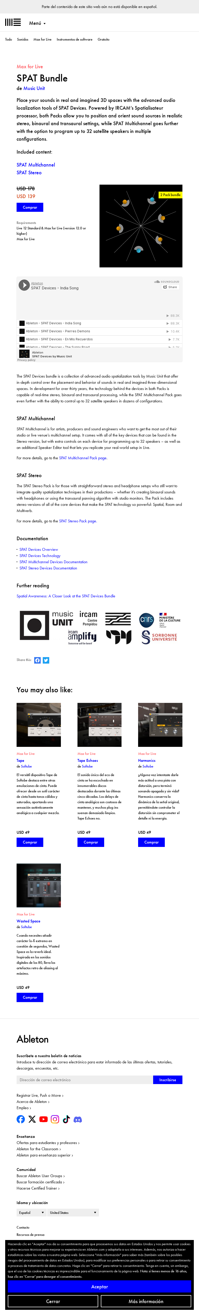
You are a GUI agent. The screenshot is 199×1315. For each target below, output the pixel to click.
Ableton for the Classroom (37, 1149)
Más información (146, 1301)
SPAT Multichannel (36, 164)
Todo (8, 39)
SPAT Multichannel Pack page (82, 458)
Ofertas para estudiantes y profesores (47, 1142)
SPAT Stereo (29, 172)
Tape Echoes (87, 760)
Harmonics (146, 760)
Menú (35, 23)
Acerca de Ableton (32, 1101)
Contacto (23, 1227)
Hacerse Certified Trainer (37, 1188)
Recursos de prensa (30, 1234)
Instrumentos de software (75, 39)
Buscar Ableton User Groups (39, 1175)
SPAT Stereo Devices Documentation (48, 568)
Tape (20, 760)
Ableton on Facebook (37, 660)
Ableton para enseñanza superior (43, 1155)
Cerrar (53, 1301)
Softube (26, 766)
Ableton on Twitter (46, 660)
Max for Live (42, 39)
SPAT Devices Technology (39, 555)
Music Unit (34, 88)
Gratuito (103, 39)
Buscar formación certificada (39, 1182)
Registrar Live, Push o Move (39, 1095)
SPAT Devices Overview (38, 549)
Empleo (23, 1107)
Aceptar (99, 1286)
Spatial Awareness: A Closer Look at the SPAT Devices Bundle (66, 596)
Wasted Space (28, 921)
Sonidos (22, 39)
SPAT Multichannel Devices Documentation (53, 562)
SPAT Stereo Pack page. (78, 521)
